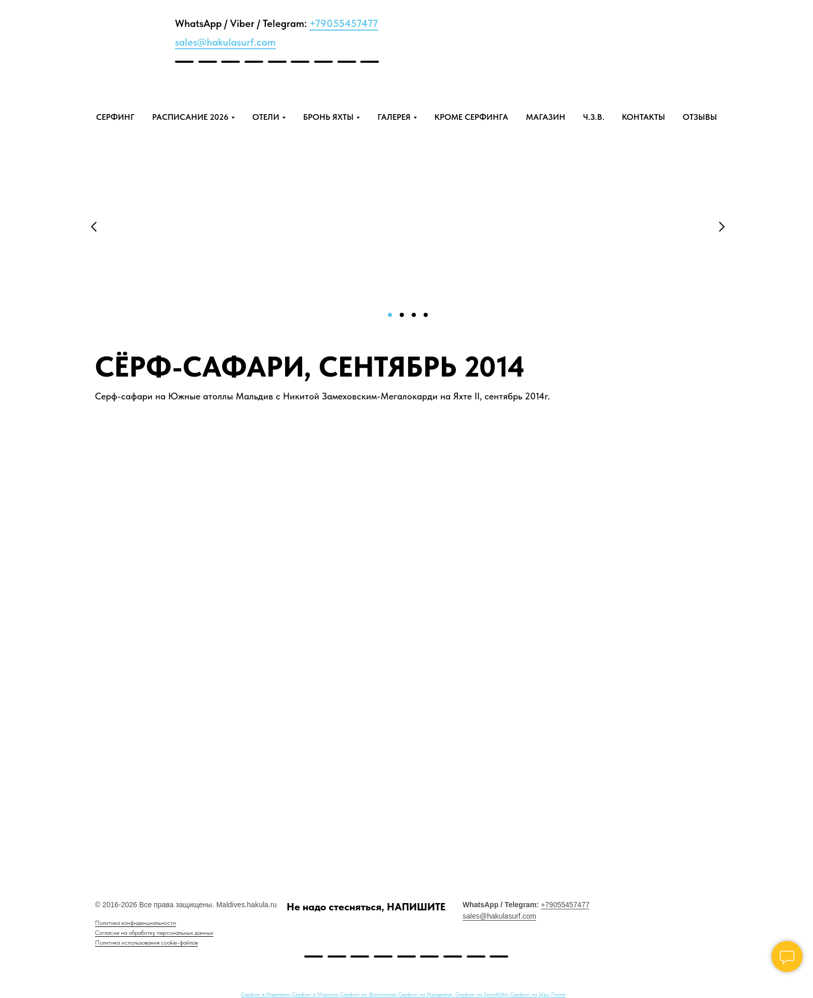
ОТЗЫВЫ (700, 117)
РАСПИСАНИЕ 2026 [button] (190, 117)
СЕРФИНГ (115, 117)
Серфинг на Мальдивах (426, 994)
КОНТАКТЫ (643, 117)
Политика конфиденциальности (135, 922)
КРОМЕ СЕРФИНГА (471, 117)
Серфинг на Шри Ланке (537, 994)
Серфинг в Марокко (316, 994)
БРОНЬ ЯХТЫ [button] (328, 117)
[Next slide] (781, 556)
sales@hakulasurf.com (225, 42)
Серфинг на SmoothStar (482, 994)
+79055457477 (343, 23)
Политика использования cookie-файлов (146, 942)
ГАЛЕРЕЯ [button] (394, 117)
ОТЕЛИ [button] (265, 117)
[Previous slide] (31, 556)
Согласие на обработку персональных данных (154, 932)
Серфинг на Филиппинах (369, 994)
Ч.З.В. (593, 117)
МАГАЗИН (545, 117)
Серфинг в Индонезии (266, 994)
